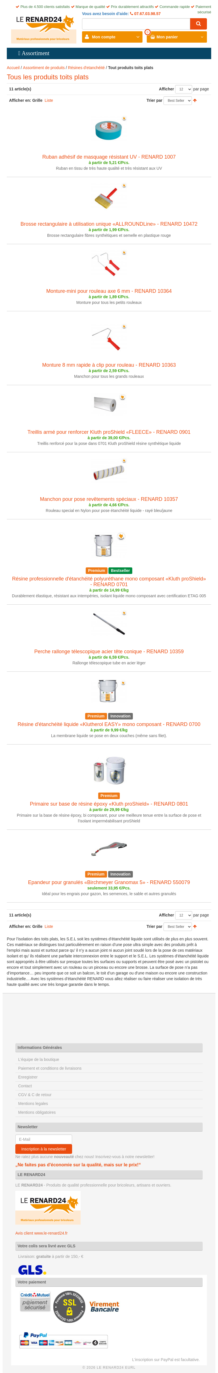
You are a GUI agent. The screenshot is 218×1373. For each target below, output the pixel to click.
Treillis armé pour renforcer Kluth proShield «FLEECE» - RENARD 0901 (109, 432)
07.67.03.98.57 (147, 13)
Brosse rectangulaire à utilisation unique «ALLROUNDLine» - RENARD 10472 (108, 224)
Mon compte (103, 37)
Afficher (166, 89)
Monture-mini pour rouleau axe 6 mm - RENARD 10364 (109, 291)
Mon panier (167, 37)
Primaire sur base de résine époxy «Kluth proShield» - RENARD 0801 (109, 804)
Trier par (154, 100)
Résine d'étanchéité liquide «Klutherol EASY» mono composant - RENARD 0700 (109, 724)
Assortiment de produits (44, 67)
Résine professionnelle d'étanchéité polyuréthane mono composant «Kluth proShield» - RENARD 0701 (109, 581)
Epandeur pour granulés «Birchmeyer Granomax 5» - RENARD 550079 (109, 882)
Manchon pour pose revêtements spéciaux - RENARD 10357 (109, 499)
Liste (49, 100)
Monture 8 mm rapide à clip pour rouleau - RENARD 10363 (109, 365)
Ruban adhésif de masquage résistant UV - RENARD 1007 (109, 157)
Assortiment (35, 53)
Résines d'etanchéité (86, 67)
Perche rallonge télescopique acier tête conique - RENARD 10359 (109, 651)
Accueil (13, 67)
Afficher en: (20, 100)
